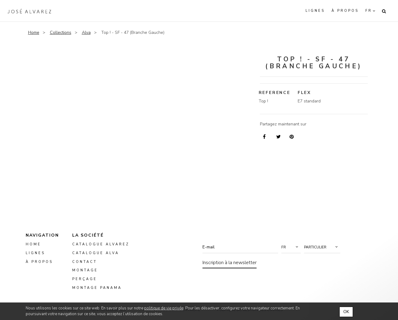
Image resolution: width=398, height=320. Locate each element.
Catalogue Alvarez (100, 244)
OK (346, 312)
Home (33, 32)
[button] (291, 247)
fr (368, 10)
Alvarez (29, 11)
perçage (84, 279)
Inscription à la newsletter (229, 262)
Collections (60, 32)
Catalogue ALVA (95, 253)
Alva (86, 32)
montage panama (97, 288)
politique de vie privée (163, 308)
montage (85, 270)
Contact (84, 262)
